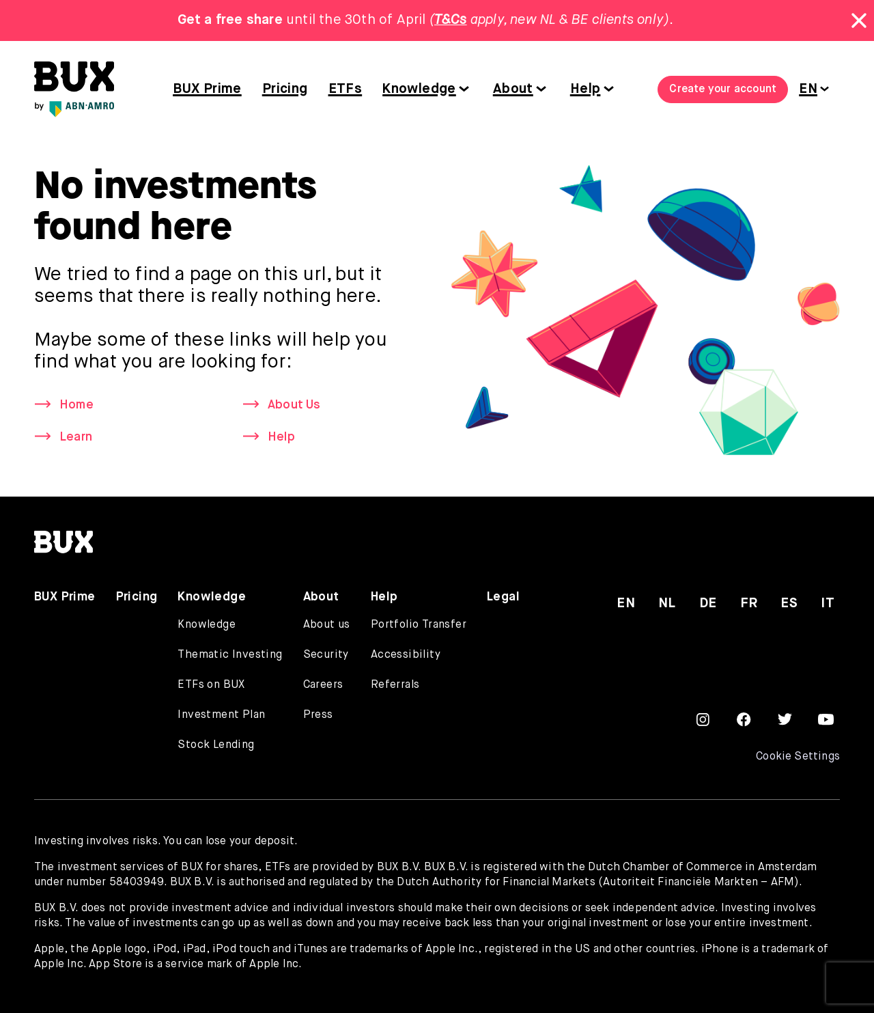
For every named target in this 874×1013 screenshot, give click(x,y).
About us (326, 625)
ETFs (345, 89)
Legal (503, 597)
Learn (75, 437)
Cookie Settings (798, 756)
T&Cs (450, 20)
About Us (295, 405)
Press (318, 715)
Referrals (395, 685)
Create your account (722, 89)
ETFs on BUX (211, 685)
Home (76, 405)
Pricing (285, 89)
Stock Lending (216, 745)
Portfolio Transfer (418, 625)
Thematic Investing (230, 655)
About (513, 89)
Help (585, 89)
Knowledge (419, 89)
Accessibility (405, 655)
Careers (323, 685)
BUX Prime (207, 89)
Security (326, 655)
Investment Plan (221, 715)
